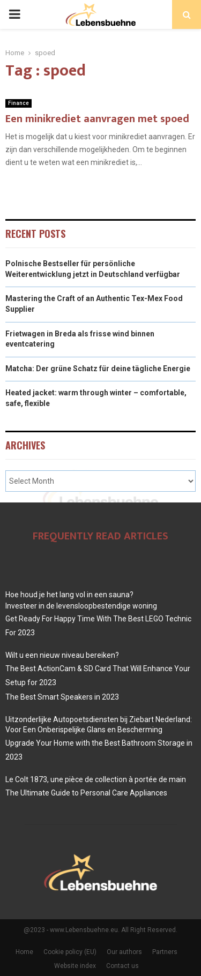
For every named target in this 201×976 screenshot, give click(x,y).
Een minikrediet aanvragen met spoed (97, 119)
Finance (18, 103)
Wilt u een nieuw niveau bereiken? (62, 655)
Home (24, 952)
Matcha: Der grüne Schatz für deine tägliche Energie (97, 368)
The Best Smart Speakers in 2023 (62, 697)
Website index (75, 966)
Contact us (122, 966)
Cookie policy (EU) (69, 952)
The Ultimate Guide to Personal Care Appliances (86, 793)
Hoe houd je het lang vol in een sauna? (69, 594)
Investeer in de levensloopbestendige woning (81, 606)
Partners (164, 952)
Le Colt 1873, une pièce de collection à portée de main (95, 779)
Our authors (124, 952)
